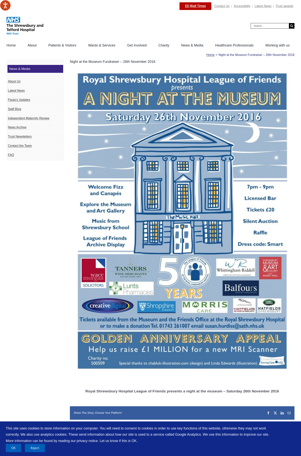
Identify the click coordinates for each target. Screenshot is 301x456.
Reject (35, 448)
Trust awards (284, 6)
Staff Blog (14, 109)
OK (13, 448)
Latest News (263, 6)
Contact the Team (20, 145)
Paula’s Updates (19, 99)
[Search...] (270, 26)
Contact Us (221, 6)
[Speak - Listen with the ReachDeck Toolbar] (5, 5)
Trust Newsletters (20, 136)
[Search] (291, 26)
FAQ (11, 155)
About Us (14, 81)
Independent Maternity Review (28, 118)
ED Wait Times (195, 6)
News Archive (17, 127)
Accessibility (242, 6)
